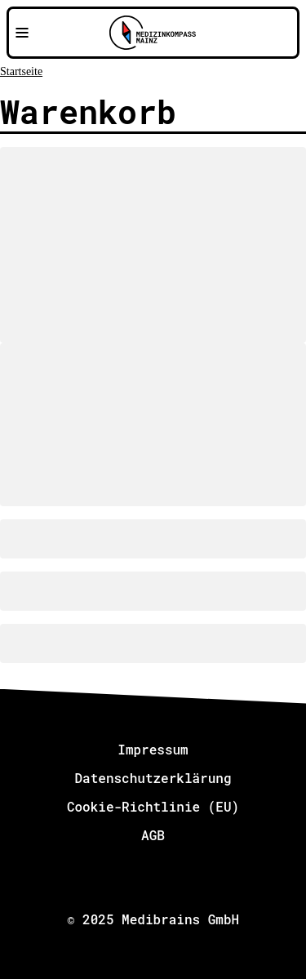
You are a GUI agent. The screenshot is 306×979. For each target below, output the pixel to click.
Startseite (21, 71)
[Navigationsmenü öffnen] (22, 32)
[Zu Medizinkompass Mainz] (152, 32)
